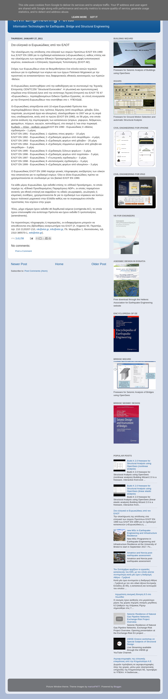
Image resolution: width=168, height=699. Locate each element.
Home (59, 264)
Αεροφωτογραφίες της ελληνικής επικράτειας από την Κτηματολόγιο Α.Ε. (133, 660)
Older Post (99, 264)
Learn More (79, 17)
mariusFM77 (94, 686)
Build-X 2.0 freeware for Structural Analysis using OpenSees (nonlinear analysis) (139, 465)
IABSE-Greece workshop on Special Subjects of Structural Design (141, 641)
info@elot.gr (56, 229)
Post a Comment (23, 251)
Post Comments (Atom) (36, 271)
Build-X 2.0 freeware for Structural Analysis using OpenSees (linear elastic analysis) (139, 490)
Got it (94, 17)
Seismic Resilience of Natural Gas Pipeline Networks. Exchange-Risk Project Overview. (141, 618)
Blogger (117, 686)
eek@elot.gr (35, 232)
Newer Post (19, 264)
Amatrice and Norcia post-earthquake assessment (140, 554)
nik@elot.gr (42, 229)
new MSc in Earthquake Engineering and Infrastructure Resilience (142, 533)
